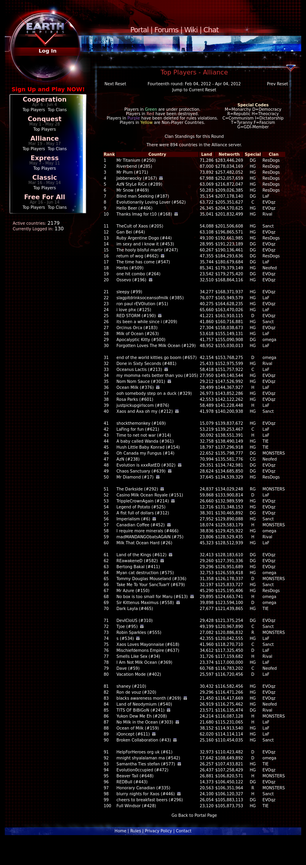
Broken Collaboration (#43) (143, 740)
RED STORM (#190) (136, 316)
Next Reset (115, 84)
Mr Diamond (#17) (134, 477)
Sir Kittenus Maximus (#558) (145, 602)
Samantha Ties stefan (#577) (145, 764)
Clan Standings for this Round (194, 136)
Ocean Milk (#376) (135, 387)
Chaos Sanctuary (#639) (140, 471)
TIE (266, 441)
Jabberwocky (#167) (136, 178)
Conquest (45, 119)
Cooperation (45, 99)
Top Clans (57, 110)
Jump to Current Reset (194, 90)
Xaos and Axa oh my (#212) (144, 411)
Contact (183, 831)
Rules (135, 831)
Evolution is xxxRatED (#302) (145, 465)
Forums (166, 29)
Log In (48, 51)
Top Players (34, 110)
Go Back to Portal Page (194, 815)
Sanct (268, 226)
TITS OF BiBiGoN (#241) (140, 710)
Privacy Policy (158, 831)
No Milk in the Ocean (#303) (144, 722)
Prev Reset (277, 84)
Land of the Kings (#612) (141, 555)
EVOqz (269, 202)
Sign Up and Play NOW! (48, 89)
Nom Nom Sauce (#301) (140, 381)
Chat (211, 29)
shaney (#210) (131, 686)
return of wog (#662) (137, 256)
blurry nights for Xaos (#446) (145, 794)
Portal (139, 29)
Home (121, 831)
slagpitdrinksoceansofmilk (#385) (150, 298)
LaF (266, 196)
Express (45, 158)
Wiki (191, 29)
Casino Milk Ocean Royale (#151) (149, 495)
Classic (44, 177)
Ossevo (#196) (131, 280)
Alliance (44, 138)
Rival (268, 214)
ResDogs (271, 160)
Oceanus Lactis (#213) (139, 369)
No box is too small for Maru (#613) (152, 596)
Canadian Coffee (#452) (140, 525)
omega (270, 339)
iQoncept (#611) (132, 734)
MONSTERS (274, 453)
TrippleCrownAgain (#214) (142, 501)
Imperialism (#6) (133, 519)
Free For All (44, 197)
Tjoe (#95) (126, 626)
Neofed (270, 268)
